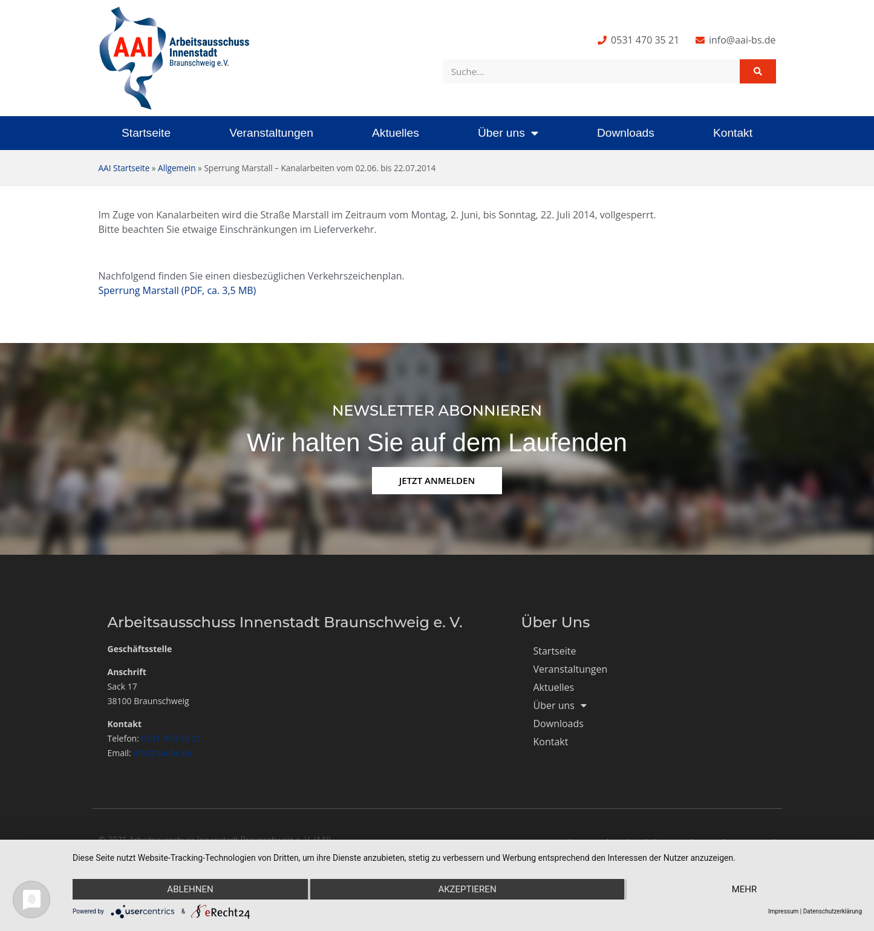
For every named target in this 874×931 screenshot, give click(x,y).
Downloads (625, 132)
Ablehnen (190, 889)
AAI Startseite (124, 168)
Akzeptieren (467, 889)
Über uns (508, 133)
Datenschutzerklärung (832, 911)
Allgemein (176, 168)
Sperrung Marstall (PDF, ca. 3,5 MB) (177, 290)
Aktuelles (395, 132)
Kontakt (732, 132)
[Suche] (758, 71)
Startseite (146, 132)
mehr (744, 889)
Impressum (783, 911)
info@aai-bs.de (162, 753)
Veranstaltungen (271, 132)
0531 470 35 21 (171, 738)
